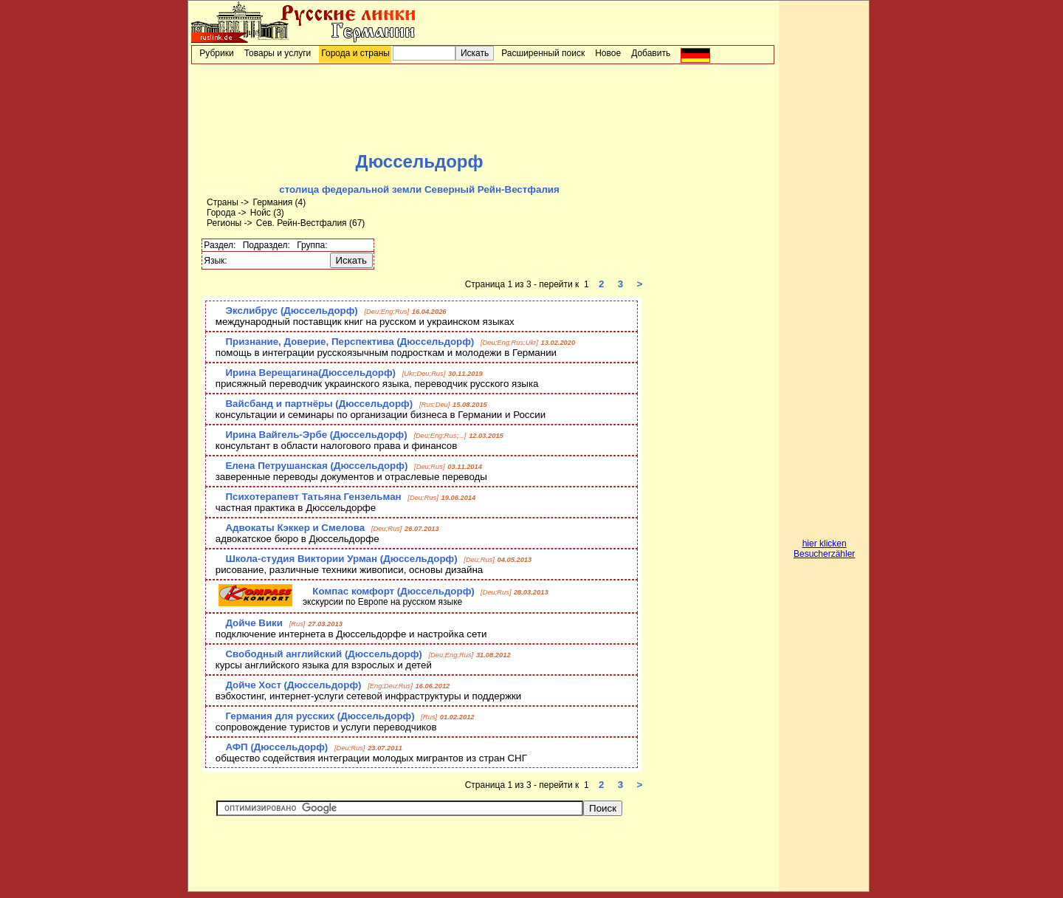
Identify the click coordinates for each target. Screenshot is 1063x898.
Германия (272, 202)
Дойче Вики (254, 622)
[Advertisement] (482, 108)
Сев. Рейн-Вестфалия (301, 223)
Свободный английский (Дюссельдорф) (323, 653)
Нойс (260, 213)
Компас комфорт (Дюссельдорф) (393, 591)
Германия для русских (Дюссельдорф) (319, 716)
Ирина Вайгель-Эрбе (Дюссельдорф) (316, 434)
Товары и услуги (278, 53)
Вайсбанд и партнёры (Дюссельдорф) (319, 403)
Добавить (650, 53)
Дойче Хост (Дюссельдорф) (293, 684)
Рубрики (216, 53)
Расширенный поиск (543, 53)
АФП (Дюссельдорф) (276, 747)
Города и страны (355, 53)
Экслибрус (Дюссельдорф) (291, 310)
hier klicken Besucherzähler (824, 548)
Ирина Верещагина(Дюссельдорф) (310, 372)
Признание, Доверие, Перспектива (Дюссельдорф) (349, 341)
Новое (608, 53)
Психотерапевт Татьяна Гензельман (313, 496)
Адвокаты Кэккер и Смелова (295, 527)
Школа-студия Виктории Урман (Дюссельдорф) (341, 558)
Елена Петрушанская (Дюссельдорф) (316, 465)
